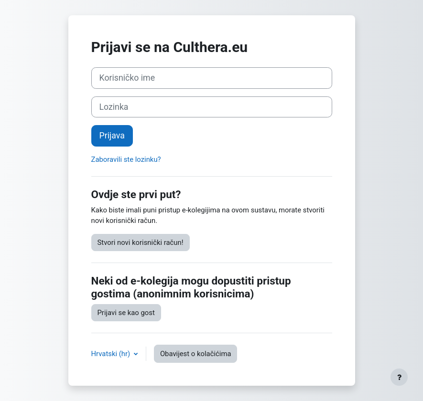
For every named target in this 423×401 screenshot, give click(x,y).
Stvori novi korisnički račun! (141, 242)
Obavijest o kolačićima (195, 353)
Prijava (112, 135)
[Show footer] (399, 377)
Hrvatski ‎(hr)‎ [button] (111, 353)
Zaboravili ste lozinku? (126, 159)
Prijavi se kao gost (126, 312)
